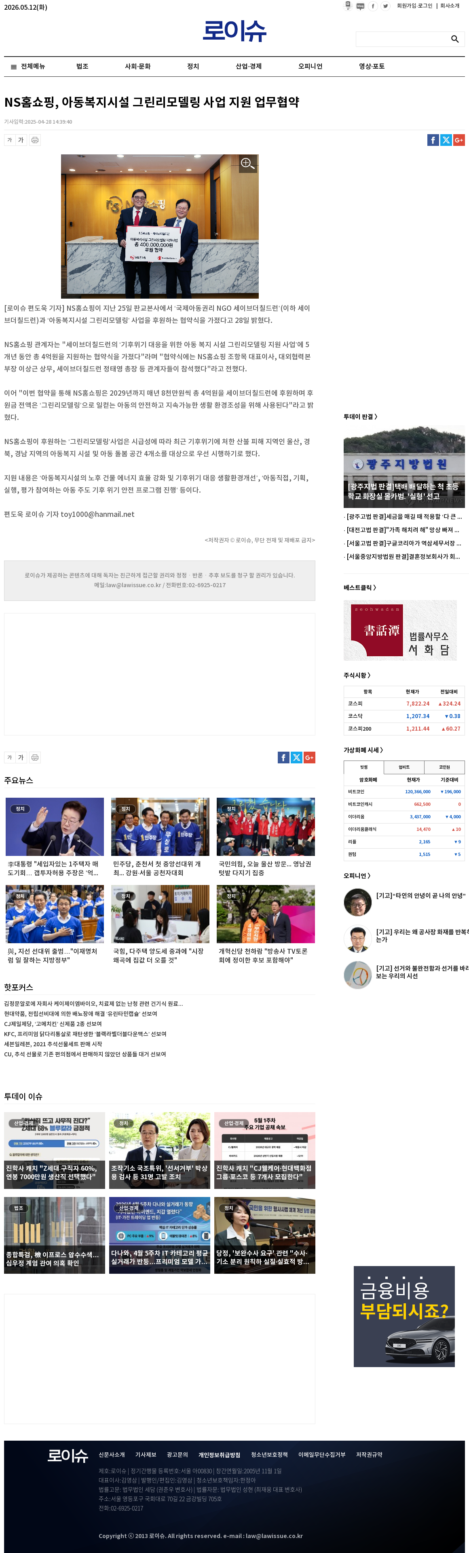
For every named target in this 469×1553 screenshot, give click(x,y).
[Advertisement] (85, 673)
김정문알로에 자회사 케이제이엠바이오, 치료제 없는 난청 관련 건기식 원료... (93, 1004)
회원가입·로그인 (415, 6)
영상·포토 (372, 67)
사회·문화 (138, 67)
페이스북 (433, 140)
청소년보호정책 (269, 1455)
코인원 (444, 767)
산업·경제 (249, 67)
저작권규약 (369, 1455)
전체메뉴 (33, 67)
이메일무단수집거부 (322, 1455)
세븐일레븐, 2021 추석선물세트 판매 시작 (53, 1044)
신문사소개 (112, 1455)
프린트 (35, 140)
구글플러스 (459, 140)
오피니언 (310, 67)
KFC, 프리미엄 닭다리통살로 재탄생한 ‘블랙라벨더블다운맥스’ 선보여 (85, 1034)
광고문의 (177, 1455)
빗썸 (364, 767)
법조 (82, 67)
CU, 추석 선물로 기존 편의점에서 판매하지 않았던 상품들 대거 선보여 (85, 1054)
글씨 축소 (10, 140)
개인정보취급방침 (220, 1455)
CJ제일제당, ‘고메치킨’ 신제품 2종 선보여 (53, 1024)
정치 (193, 67)
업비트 (404, 767)
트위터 (446, 140)
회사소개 (448, 6)
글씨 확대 (21, 140)
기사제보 (145, 1455)
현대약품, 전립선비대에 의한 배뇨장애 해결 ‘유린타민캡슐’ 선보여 (80, 1014)
